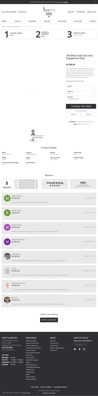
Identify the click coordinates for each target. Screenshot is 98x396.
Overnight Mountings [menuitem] (33, 367)
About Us (53, 341)
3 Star (16, 184)
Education (62, 21)
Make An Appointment (57, 348)
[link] (9, 11)
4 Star (16, 182)
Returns (88, 114)
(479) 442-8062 (37, 138)
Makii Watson (17, 196)
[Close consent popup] (37, 392)
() (37, 180)
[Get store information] (8, 350)
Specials (47, 21)
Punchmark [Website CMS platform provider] (52, 393)
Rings (8, 26)
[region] (33, 70)
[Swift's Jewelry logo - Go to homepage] (49, 11)
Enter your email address (83, 341)
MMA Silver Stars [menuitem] (31, 365)
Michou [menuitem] (28, 362)
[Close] (95, 2)
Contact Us (53, 350)
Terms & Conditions (46, 387)
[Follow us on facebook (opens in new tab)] (79, 349)
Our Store (78, 21)
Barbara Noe (16, 211)
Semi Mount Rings (16, 26)
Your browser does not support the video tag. (33, 48)
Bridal (4, 21)
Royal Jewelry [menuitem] (30, 372)
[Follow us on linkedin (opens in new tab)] (75, 349)
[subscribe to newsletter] (84, 344)
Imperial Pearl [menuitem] (30, 350)
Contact (92, 21)
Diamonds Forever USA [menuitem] (33, 348)
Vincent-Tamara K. (18, 283)
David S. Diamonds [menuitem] (32, 345)
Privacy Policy (35, 387)
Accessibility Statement (60, 387)
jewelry (3, 26)
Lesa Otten (16, 254)
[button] (22, 11)
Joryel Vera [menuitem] (29, 355)
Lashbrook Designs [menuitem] (32, 360)
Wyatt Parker (17, 225)
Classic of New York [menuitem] (32, 343)
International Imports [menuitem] (33, 353)
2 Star (16, 186)
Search (12, 35)
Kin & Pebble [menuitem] (30, 357)
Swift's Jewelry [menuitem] (30, 377)
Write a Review (49, 320)
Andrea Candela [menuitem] (31, 341)
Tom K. (14, 269)
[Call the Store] (7, 348)
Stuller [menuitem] (28, 374)
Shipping (73, 114)
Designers (32, 21)
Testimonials (54, 345)
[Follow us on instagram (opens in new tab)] (84, 349)
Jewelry (17, 21)
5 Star (16, 180)
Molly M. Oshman (18, 239)
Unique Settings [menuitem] (31, 379)
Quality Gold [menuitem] (30, 369)
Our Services (54, 343)
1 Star (16, 188)
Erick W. (15, 298)
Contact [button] (65, 2)
